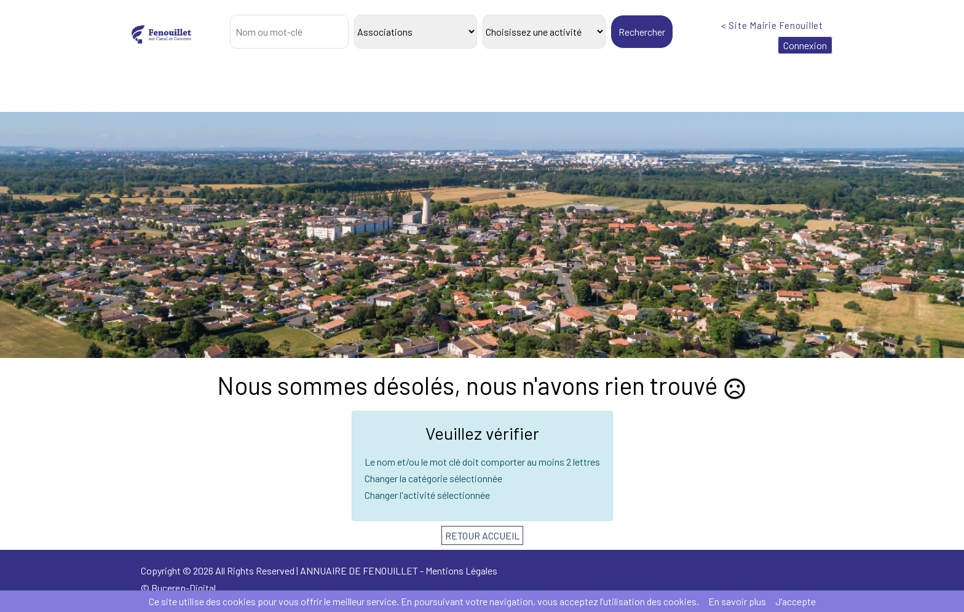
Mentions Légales (461, 570)
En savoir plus (737, 601)
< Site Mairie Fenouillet (772, 25)
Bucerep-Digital (183, 588)
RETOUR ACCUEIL (482, 535)
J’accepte (795, 601)
